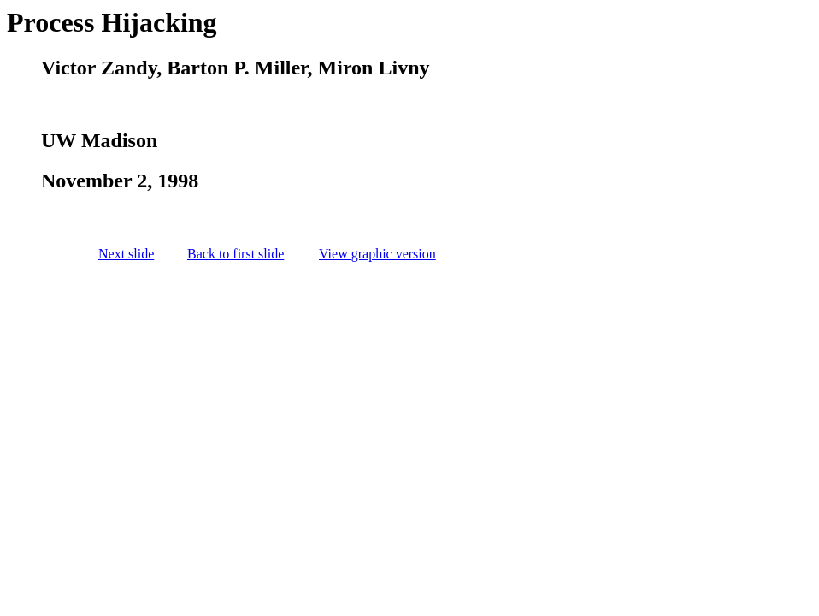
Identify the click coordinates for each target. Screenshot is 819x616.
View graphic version (377, 253)
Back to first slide (235, 253)
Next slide (126, 253)
